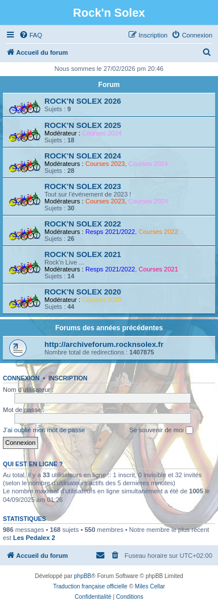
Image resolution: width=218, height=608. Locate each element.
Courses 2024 (102, 133)
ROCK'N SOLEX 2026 (82, 101)
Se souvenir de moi (161, 430)
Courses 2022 (158, 231)
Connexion (21, 378)
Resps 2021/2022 (110, 231)
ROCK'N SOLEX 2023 (82, 186)
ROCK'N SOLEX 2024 (82, 156)
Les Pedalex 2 (34, 537)
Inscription (68, 378)
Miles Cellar (150, 586)
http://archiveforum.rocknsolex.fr (104, 344)
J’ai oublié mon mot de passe (44, 429)
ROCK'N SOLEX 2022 (82, 224)
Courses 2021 (158, 269)
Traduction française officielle (90, 586)
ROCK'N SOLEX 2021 (82, 254)
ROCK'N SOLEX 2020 (82, 292)
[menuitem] (30, 35)
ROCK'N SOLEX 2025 (82, 125)
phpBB (82, 576)
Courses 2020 (102, 299)
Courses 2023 (105, 163)
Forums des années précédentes (109, 328)
